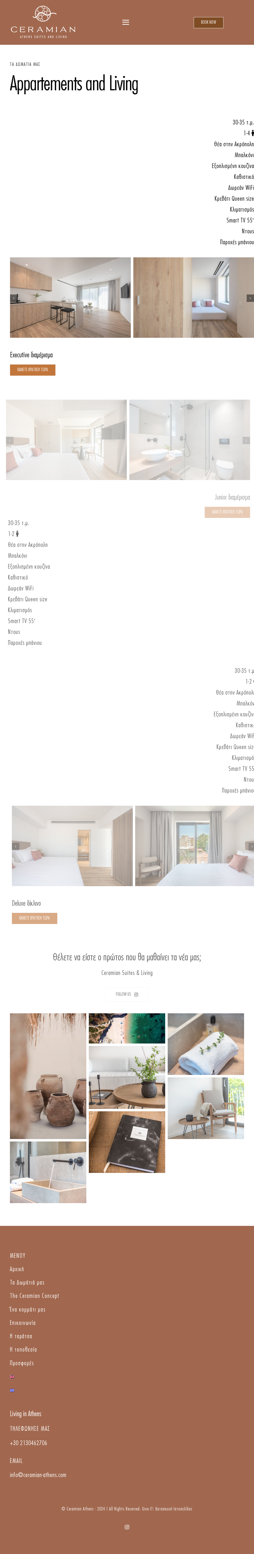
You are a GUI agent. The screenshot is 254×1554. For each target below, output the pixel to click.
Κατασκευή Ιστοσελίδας (174, 1509)
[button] (14, 298)
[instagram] (127, 1527)
